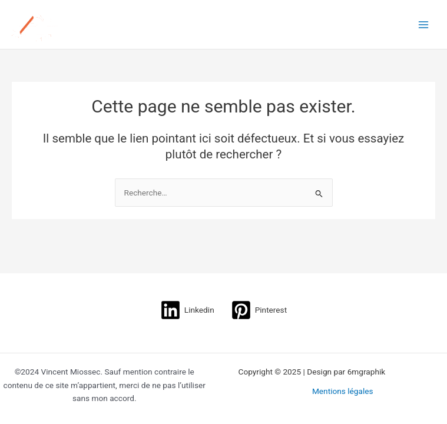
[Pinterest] (258, 310)
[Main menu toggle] (424, 24)
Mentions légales (342, 391)
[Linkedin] (187, 310)
